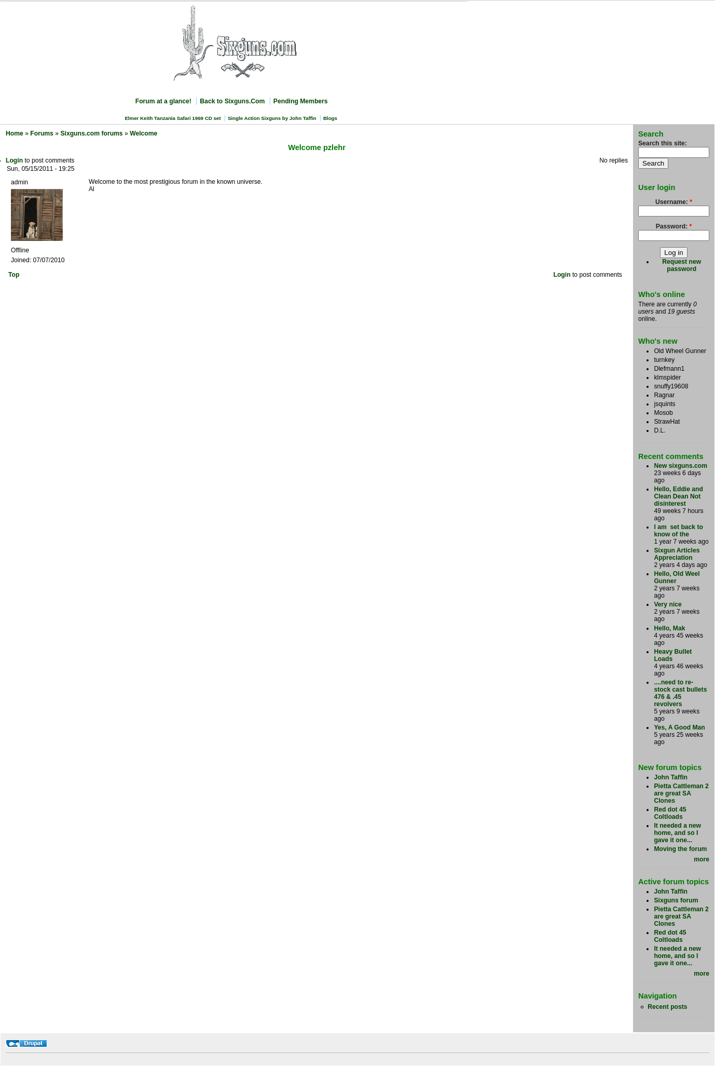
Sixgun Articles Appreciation (676, 554)
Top (13, 274)
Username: (673, 202)
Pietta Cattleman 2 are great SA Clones (681, 793)
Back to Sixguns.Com (232, 101)
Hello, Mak (669, 628)
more (701, 859)
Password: (674, 226)
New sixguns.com (680, 465)
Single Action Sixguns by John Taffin (272, 118)
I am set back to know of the (678, 530)
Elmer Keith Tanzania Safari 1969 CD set (173, 118)
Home (14, 133)
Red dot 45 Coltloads (670, 813)
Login (14, 160)
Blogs (330, 118)
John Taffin (671, 777)
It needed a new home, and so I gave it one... (677, 833)
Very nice (667, 604)
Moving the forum (680, 849)
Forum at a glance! (163, 101)
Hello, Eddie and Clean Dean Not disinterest (678, 496)
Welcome (143, 133)
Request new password (681, 265)
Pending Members (300, 101)
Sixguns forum (676, 900)
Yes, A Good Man (679, 727)
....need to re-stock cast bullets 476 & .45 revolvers (680, 693)
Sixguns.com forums (91, 133)
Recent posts (667, 1006)
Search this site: (662, 143)
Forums (41, 133)
